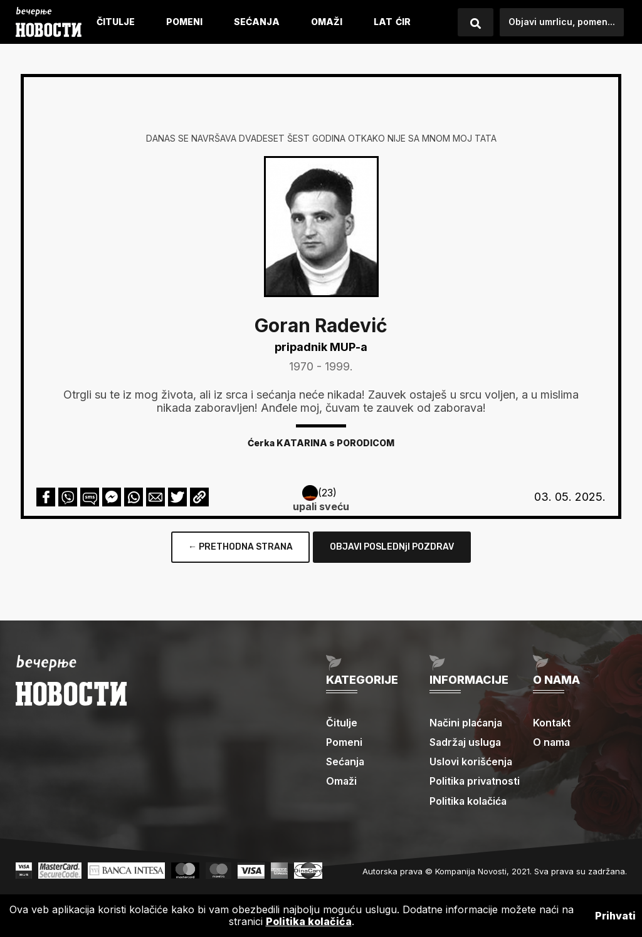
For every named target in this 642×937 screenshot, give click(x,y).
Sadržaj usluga (466, 742)
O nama (552, 742)
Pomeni (184, 21)
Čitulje (116, 21)
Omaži (326, 21)
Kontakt (552, 722)
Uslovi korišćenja (471, 761)
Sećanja (257, 21)
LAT (383, 21)
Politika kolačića (468, 801)
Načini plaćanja (467, 722)
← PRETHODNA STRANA (240, 547)
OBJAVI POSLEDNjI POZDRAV (392, 547)
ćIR (403, 21)
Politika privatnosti (475, 781)
